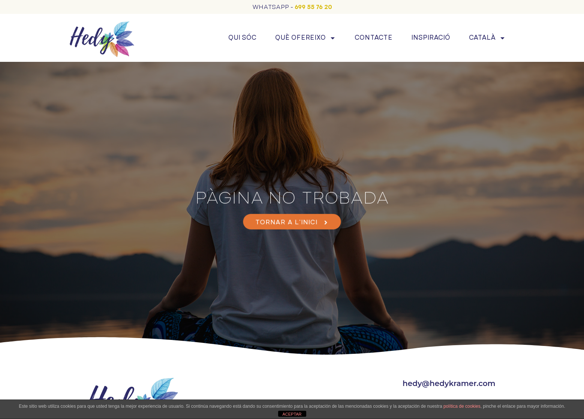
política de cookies (462, 406)
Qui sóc (242, 37)
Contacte (373, 37)
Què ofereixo (305, 38)
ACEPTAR (291, 414)
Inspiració (430, 37)
